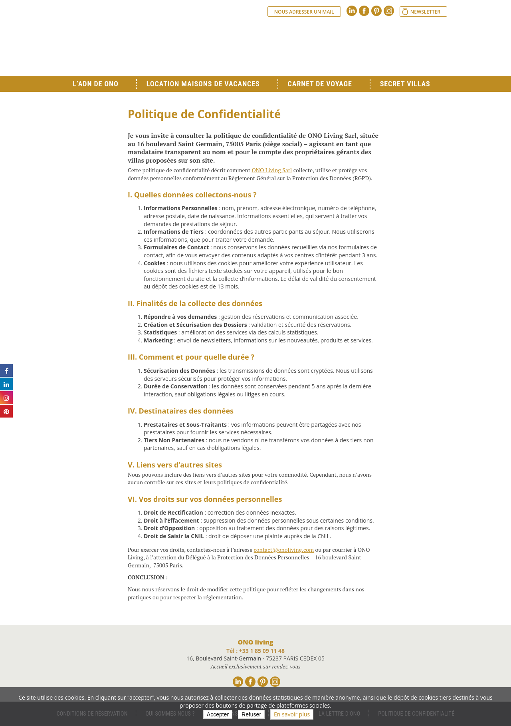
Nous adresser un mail (304, 11)
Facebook (364, 11)
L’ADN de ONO (95, 84)
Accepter (218, 714)
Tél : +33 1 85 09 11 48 (255, 650)
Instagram (389, 11)
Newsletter (425, 11)
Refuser (251, 714)
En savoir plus (292, 714)
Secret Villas (405, 84)
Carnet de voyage (320, 84)
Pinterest (376, 11)
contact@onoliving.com (284, 549)
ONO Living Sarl (272, 170)
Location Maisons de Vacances (203, 84)
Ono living (152, 44)
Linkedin (352, 11)
